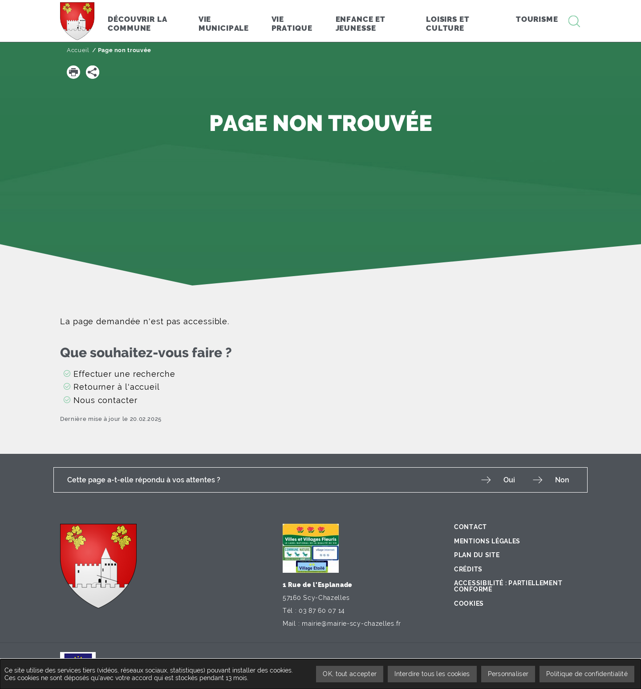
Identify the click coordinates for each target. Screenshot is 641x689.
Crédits (468, 569)
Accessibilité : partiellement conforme (508, 586)
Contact (470, 526)
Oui (509, 480)
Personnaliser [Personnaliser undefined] (508, 673)
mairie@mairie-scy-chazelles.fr (351, 623)
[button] (73, 72)
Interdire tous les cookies (432, 673)
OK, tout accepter (350, 673)
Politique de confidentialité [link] (587, 673)
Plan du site (476, 555)
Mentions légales (487, 541)
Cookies (469, 603)
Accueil (78, 50)
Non (562, 480)
